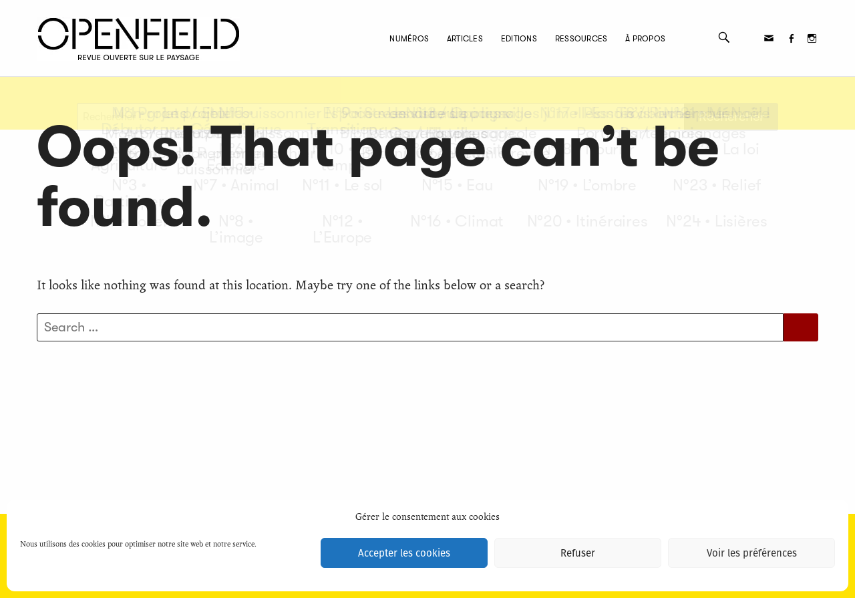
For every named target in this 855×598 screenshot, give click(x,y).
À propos (611, 38)
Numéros (375, 38)
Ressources (546, 38)
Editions (484, 38)
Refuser (577, 553)
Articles (430, 38)
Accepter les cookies (404, 553)
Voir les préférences (752, 553)
